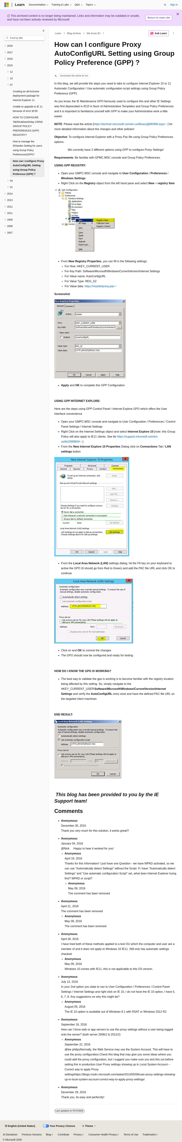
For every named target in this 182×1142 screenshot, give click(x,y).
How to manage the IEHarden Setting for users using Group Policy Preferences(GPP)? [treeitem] (27, 148)
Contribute (63, 1134)
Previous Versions (32, 1134)
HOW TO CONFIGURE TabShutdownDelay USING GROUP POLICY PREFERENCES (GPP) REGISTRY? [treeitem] (28, 126)
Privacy (78, 1134)
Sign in (174, 4)
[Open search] (165, 5)
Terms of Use (131, 1134)
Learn (58, 33)
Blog (48, 1134)
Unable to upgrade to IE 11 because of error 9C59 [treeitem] (27, 108)
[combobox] (24, 38)
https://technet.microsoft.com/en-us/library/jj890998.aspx (129, 124)
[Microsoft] (6, 4)
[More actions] (173, 33)
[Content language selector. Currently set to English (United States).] (20, 1126)
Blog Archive (74, 33)
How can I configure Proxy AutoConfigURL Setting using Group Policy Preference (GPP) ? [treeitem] (28, 168)
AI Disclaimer (10, 1134)
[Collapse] (43, 30)
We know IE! (93, 33)
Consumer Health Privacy (103, 1134)
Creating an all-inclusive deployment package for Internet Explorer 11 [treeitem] (26, 96)
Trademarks (149, 1134)
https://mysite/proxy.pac (99, 286)
